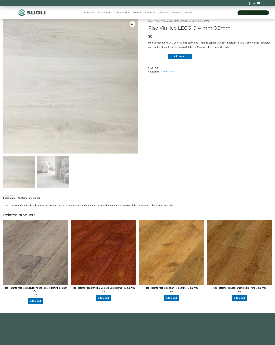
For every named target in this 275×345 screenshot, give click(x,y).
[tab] (9, 198)
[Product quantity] (157, 56)
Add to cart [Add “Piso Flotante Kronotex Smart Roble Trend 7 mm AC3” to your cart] (239, 300)
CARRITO (188, 11)
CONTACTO (162, 11)
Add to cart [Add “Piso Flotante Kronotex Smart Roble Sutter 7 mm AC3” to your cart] (171, 300)
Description (9, 198)
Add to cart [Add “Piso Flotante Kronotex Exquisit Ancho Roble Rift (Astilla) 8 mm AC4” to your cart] (35, 303)
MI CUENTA (175, 11)
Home (151, 21)
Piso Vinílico (169, 21)
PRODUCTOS (89, 11)
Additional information (30, 198)
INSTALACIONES (104, 11)
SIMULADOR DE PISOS (144, 11)
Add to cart (180, 56)
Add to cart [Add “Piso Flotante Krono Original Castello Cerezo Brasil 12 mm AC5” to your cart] (103, 303)
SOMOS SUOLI (122, 11)
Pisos (158, 21)
